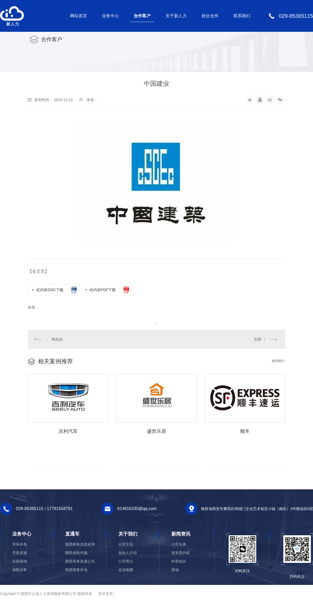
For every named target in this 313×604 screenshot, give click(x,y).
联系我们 (241, 16)
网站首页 (78, 16)
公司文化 (125, 544)
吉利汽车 (68, 431)
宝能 (257, 339)
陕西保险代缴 (76, 553)
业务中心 (110, 16)
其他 (175, 570)
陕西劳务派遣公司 (80, 561)
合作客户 (142, 16)
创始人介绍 (127, 553)
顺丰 (245, 431)
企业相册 (125, 570)
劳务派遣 (19, 553)
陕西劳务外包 (76, 570)
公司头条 (178, 544)
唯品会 (57, 339)
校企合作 (210, 16)
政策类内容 (180, 553)
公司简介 (125, 561)
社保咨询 (19, 561)
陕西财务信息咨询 (80, 544)
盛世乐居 (156, 431)
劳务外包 (19, 544)
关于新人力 (176, 16)
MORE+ (278, 361)
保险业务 (19, 570)
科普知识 (178, 561)
